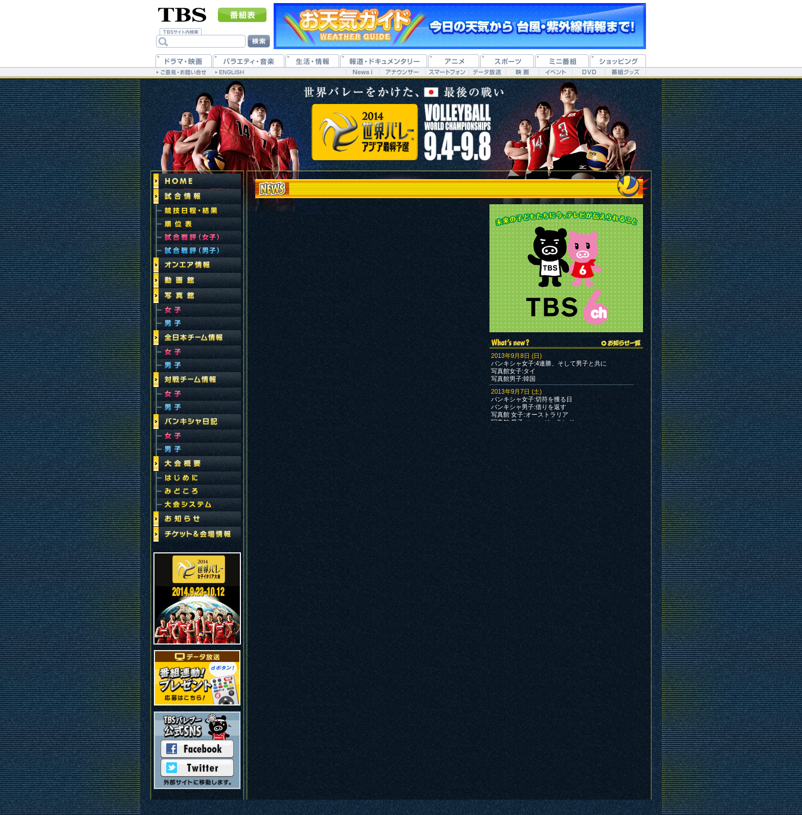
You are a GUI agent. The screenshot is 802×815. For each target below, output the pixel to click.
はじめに (197, 478)
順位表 (197, 224)
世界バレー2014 (197, 598)
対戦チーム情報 (197, 380)
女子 (197, 310)
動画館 (197, 280)
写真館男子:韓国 (513, 378)
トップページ (197, 181)
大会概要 (197, 463)
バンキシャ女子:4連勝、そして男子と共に (549, 363)
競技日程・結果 (197, 211)
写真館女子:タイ (513, 371)
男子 (197, 323)
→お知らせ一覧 (620, 343)
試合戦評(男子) (197, 251)
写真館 (197, 296)
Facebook (197, 749)
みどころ (197, 491)
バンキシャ (506, 399)
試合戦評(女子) (197, 237)
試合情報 (197, 196)
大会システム (197, 504)
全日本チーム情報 (197, 338)
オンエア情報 (197, 265)
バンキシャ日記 (197, 422)
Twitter (197, 768)
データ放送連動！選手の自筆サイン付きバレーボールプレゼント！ (197, 678)
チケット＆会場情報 (197, 534)
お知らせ (197, 519)
